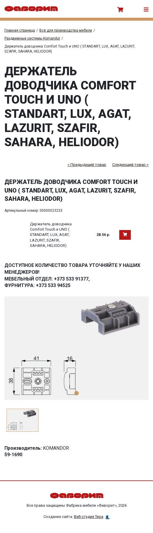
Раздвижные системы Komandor (32, 38)
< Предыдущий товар (86, 164)
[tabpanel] (76, 348)
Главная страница (19, 30)
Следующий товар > (130, 164)
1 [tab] (76, 393)
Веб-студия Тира (88, 516)
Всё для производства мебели (65, 30)
